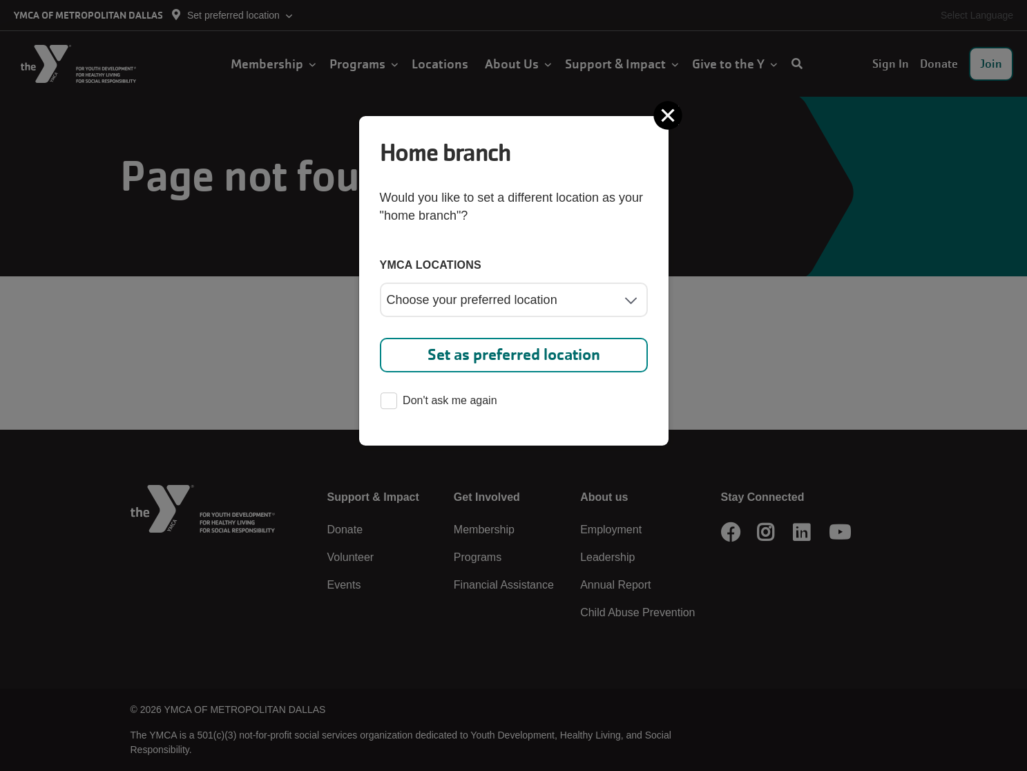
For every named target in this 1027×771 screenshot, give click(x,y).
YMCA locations (431, 265)
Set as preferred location (514, 355)
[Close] (669, 115)
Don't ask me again (439, 401)
